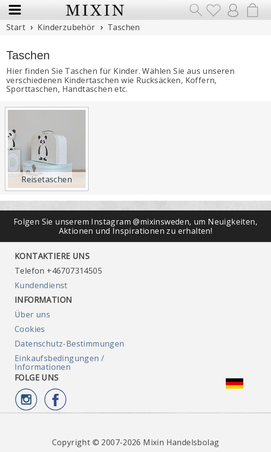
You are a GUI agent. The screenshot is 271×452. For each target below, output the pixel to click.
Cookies (30, 329)
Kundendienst (41, 285)
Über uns (32, 314)
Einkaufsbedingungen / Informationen (59, 362)
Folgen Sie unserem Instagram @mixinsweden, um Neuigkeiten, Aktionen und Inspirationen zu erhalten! (135, 226)
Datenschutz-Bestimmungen (70, 343)
